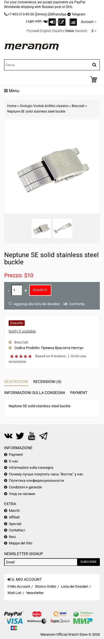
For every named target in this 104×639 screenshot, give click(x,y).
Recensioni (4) (47, 381)
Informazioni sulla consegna (34, 392)
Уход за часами (22, 494)
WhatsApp (59, 14)
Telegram (78, 14)
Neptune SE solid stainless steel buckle (36, 111)
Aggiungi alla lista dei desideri (37, 304)
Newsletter (35, 593)
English (45, 31)
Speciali (15, 524)
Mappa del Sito (20, 543)
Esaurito (40, 290)
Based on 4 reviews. (51, 356)
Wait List (14, 593)
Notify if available (22, 331)
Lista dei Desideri (74, 586)
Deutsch (81, 31)
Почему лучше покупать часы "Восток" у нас (46, 474)
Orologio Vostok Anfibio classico (44, 106)
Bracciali (78, 106)
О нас (13, 461)
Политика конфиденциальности (36, 480)
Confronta (77, 304)
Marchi (14, 510)
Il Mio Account (18, 586)
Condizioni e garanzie (25, 487)
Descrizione (16, 381)
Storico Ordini (45, 586)
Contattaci (17, 530)
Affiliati (14, 517)
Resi (12, 537)
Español (58, 31)
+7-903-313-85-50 (20, 14)
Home (11, 106)
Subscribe (88, 562)
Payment (78, 392)
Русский (33, 31)
